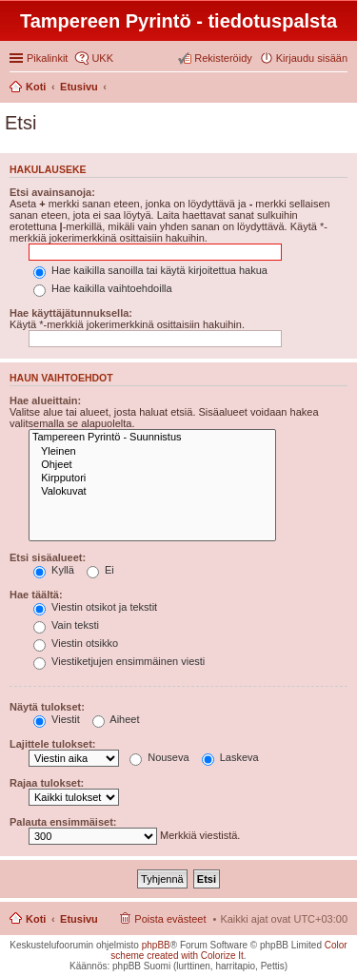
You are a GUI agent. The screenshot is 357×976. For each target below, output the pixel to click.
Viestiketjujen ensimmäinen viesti (119, 661)
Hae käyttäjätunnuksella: (71, 313)
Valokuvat (152, 491)
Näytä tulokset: (47, 706)
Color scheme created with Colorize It (228, 950)
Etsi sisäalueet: (48, 557)
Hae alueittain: (45, 400)
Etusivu (79, 919)
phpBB (156, 945)
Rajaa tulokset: (47, 783)
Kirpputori (152, 478)
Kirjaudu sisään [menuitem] (311, 58)
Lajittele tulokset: (52, 744)
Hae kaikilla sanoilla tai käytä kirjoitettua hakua (150, 270)
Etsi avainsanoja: (52, 192)
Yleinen (152, 452)
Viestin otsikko (75, 643)
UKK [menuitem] (102, 58)
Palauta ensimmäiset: (63, 822)
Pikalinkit (47, 58)
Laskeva (230, 757)
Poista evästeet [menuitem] (170, 919)
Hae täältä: (36, 594)
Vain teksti (66, 625)
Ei (100, 570)
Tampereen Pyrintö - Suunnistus (152, 437)
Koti (36, 919)
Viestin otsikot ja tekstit (95, 607)
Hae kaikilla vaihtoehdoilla (102, 288)
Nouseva (158, 757)
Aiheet (116, 719)
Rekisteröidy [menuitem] (223, 58)
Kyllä (53, 570)
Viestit (56, 719)
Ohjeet (152, 465)
